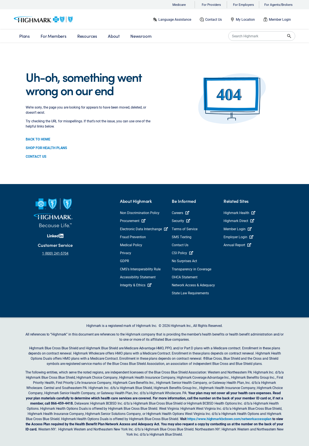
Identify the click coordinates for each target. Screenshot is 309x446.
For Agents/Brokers (278, 4)
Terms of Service (184, 229)
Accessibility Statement (138, 277)
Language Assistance (174, 19)
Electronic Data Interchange (144, 229)
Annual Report (237, 245)
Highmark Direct (239, 220)
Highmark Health (239, 212)
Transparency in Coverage (191, 269)
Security (181, 220)
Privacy (125, 253)
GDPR (124, 260)
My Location (245, 19)
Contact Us (213, 19)
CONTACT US (36, 156)
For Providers (211, 4)
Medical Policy (131, 245)
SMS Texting (181, 237)
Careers (180, 212)
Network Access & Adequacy (193, 285)
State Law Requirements (190, 293)
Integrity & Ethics (135, 285)
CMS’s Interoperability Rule (140, 269)
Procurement (132, 220)
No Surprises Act (184, 260)
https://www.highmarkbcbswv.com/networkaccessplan (229, 418)
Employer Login (238, 237)
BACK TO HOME (38, 139)
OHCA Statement (184, 277)
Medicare (179, 4)
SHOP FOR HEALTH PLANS (46, 147)
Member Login (280, 19)
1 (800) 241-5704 (55, 253)
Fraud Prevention (133, 237)
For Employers (243, 4)
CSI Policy (182, 253)
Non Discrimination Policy (139, 212)
